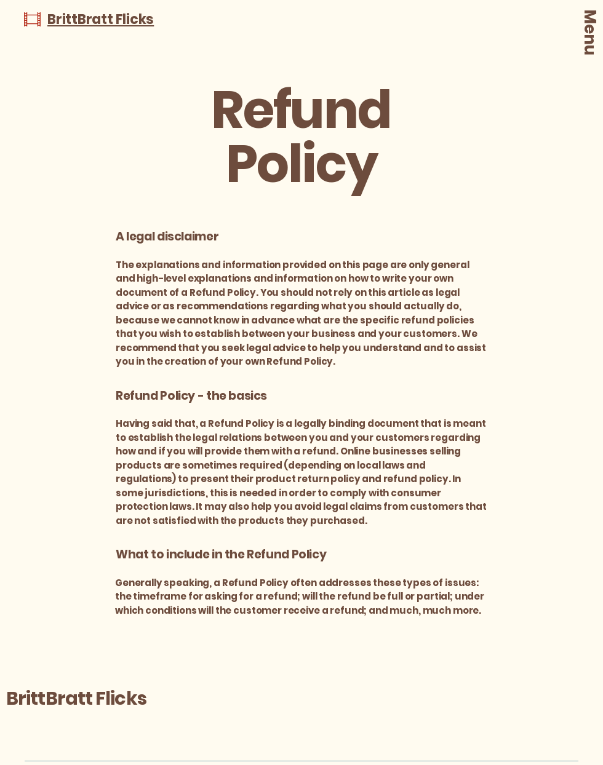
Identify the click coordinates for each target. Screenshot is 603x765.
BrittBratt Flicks (76, 698)
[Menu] (590, 39)
